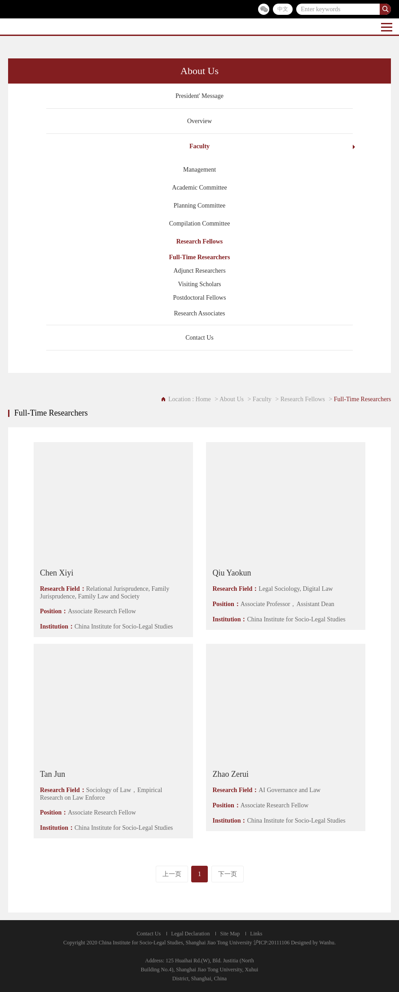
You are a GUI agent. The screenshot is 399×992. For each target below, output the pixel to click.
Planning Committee (200, 205)
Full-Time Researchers (199, 257)
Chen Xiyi (57, 572)
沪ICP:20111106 (272, 942)
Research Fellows (199, 241)
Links (256, 933)
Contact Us (199, 337)
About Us (231, 399)
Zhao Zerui (230, 774)
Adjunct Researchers (199, 270)
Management (199, 169)
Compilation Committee (199, 223)
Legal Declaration (190, 933)
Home (203, 399)
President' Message (199, 96)
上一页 (171, 874)
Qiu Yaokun (231, 572)
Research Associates (199, 313)
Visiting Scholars (199, 284)
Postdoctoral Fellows (199, 297)
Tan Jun (52, 774)
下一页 (227, 874)
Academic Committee (199, 187)
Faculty (199, 146)
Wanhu (326, 942)
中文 (282, 9)
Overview (199, 121)
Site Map (230, 933)
